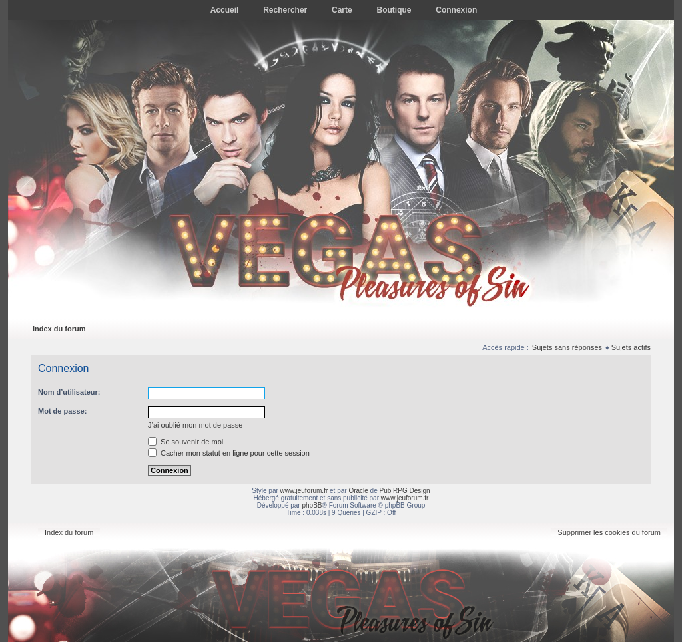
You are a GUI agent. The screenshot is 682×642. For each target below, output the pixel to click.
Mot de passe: (62, 411)
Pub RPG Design (405, 490)
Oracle (358, 490)
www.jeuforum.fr (304, 490)
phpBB (312, 505)
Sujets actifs (631, 347)
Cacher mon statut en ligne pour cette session (229, 453)
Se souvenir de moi (185, 442)
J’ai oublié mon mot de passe (195, 425)
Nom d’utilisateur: (69, 392)
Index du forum (59, 329)
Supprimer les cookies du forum (609, 532)
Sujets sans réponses (567, 347)
